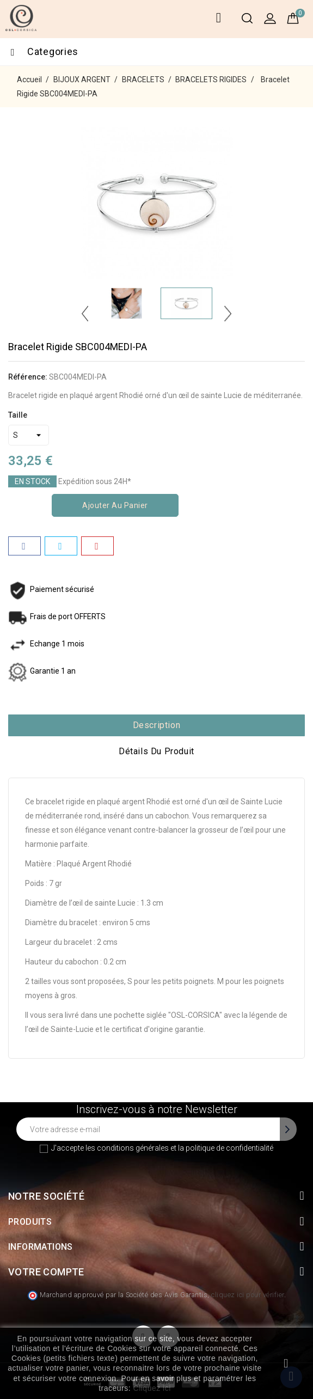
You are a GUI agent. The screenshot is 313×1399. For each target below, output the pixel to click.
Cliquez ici (152, 1388)
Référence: (27, 376)
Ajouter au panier (115, 505)
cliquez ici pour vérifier (247, 1295)
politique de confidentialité (229, 1148)
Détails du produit (156, 751)
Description (157, 725)
